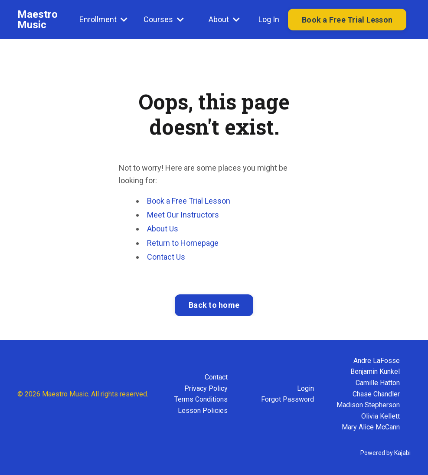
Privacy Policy (206, 388)
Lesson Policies (203, 410)
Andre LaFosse (376, 360)
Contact (216, 377)
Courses (164, 19)
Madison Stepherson (368, 405)
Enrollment (103, 19)
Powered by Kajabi (385, 452)
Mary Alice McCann (371, 427)
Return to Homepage (183, 242)
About (224, 19)
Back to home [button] (214, 305)
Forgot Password (287, 399)
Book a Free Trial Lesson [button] (347, 19)
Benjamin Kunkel (375, 371)
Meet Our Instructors (183, 214)
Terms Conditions (201, 399)
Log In (268, 19)
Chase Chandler (376, 394)
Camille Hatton (378, 383)
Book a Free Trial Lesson (188, 200)
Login (305, 388)
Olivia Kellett (380, 416)
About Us (162, 228)
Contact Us (166, 256)
